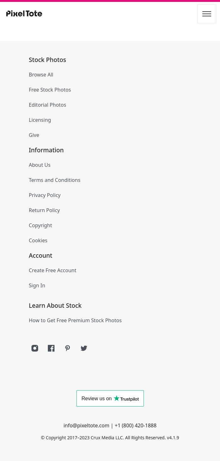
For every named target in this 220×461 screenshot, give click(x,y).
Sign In (37, 285)
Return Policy (44, 210)
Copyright (40, 225)
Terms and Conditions (55, 180)
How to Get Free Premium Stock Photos (75, 320)
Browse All (41, 74)
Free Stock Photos (50, 89)
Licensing (40, 119)
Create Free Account (52, 270)
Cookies (38, 240)
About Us (40, 164)
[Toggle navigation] (206, 13)
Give (34, 135)
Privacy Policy (45, 195)
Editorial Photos (47, 104)
